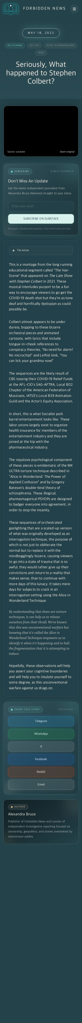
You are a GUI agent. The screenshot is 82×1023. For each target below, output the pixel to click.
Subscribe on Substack (41, 219)
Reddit (41, 772)
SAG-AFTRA (45, 385)
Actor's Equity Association (51, 401)
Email (41, 784)
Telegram (41, 721)
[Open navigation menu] (74, 9)
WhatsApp (41, 734)
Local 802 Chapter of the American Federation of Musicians (41, 390)
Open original (67, 151)
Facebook (41, 759)
